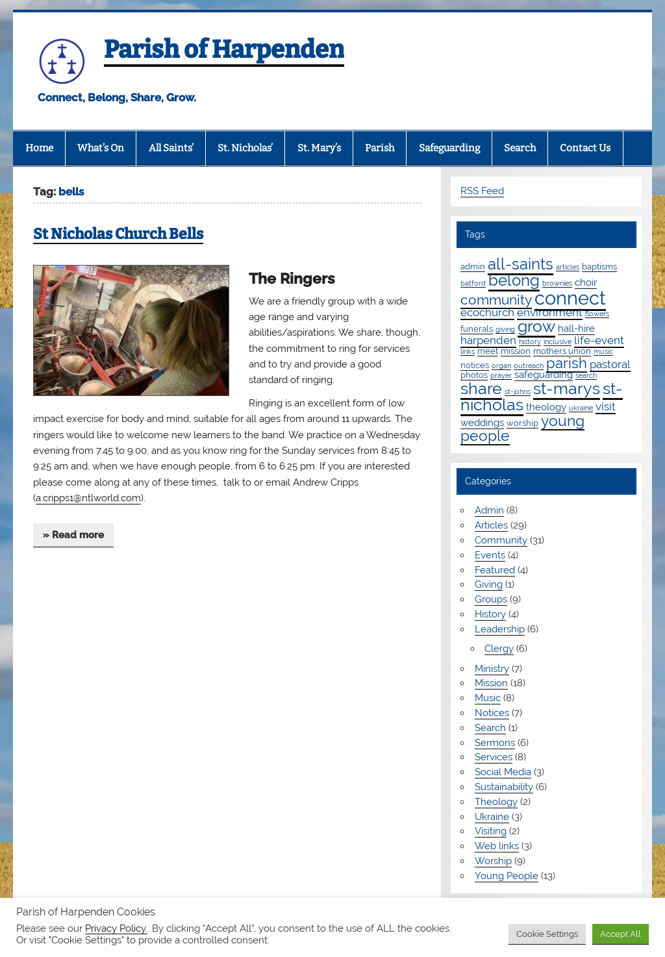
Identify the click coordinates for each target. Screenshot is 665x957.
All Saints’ (171, 148)
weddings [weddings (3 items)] (482, 423)
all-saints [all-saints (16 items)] (520, 264)
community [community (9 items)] (496, 300)
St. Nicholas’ (245, 148)
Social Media (503, 772)
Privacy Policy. (116, 928)
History (490, 614)
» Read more (73, 535)
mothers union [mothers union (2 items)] (562, 350)
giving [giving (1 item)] (505, 329)
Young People (506, 876)
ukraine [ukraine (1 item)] (581, 408)
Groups (491, 599)
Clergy (499, 648)
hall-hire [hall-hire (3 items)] (576, 328)
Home (39, 148)
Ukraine (492, 817)
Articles (491, 525)
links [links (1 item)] (467, 351)
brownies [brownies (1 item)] (557, 283)
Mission (491, 683)
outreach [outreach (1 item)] (529, 365)
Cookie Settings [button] (547, 934)
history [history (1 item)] (530, 341)
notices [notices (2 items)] (474, 365)
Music (488, 698)
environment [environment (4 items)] (550, 312)
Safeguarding (449, 148)
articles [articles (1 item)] (567, 267)
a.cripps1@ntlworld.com (88, 498)
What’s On (100, 148)
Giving (489, 584)
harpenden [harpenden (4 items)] (488, 340)
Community (501, 540)
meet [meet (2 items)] (487, 350)
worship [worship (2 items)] (522, 422)
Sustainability (504, 787)
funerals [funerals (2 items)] (476, 328)
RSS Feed (482, 191)
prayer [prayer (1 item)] (501, 375)
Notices (492, 713)
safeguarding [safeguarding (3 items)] (543, 374)
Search (520, 148)
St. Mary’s (319, 148)
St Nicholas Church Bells (118, 234)
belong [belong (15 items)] (514, 280)
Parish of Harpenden (224, 49)
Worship (493, 861)
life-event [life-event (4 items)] (599, 340)
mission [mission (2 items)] (516, 350)
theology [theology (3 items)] (546, 407)
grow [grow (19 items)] (536, 326)
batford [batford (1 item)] (473, 283)
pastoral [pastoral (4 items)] (610, 364)
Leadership (500, 629)
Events (490, 555)
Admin (489, 510)
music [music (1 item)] (603, 351)
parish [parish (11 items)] (566, 362)
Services (493, 757)
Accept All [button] (620, 934)
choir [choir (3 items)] (586, 282)
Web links (497, 846)
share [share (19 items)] (481, 388)
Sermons (495, 743)
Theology (496, 802)
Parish (379, 148)
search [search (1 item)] (586, 375)
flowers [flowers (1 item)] (597, 313)
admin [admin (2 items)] (472, 266)
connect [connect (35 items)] (570, 297)
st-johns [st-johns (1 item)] (518, 391)
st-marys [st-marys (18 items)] (566, 388)
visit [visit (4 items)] (606, 406)
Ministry (492, 669)
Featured (495, 570)
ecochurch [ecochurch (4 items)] (487, 312)
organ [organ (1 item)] (501, 365)
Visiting (491, 831)
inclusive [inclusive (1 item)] (557, 341)
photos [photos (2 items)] (474, 374)
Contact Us (585, 148)
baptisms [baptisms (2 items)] (599, 266)
